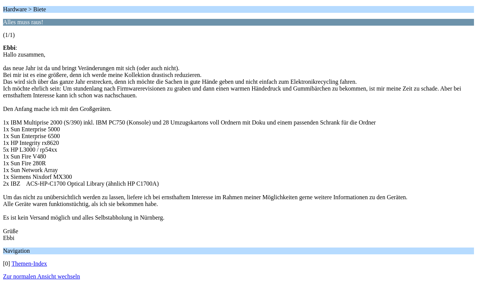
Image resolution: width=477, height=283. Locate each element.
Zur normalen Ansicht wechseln (41, 276)
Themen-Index (29, 263)
